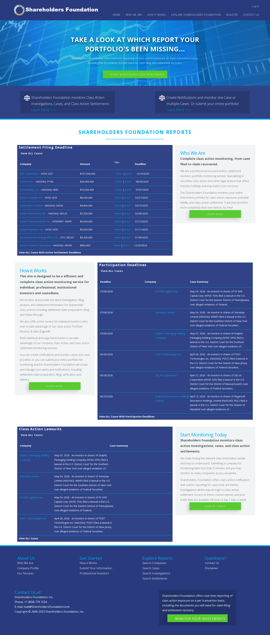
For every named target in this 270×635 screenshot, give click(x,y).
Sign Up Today (215, 506)
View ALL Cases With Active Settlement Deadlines (50, 252)
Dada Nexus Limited (31, 205)
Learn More (215, 214)
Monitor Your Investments (200, 619)
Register (232, 14)
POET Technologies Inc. (168, 354)
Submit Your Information (96, 568)
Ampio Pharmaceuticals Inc (35, 221)
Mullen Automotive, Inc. (33, 213)
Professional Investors (94, 573)
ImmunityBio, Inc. (29, 189)
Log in (255, 6)
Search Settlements (154, 578)
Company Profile (28, 568)
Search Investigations (156, 573)
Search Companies (154, 563)
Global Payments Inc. (31, 229)
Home (117, 14)
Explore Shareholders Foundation (196, 14)
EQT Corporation (29, 173)
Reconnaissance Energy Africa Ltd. (39, 237)
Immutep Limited (165, 312)
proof (129, 173)
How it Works (88, 563)
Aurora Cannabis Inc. (31, 197)
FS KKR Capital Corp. (166, 291)
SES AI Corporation (166, 375)
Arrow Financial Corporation (35, 245)
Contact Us (251, 14)
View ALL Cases (32, 153)
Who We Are (25, 563)
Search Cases (150, 568)
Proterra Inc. (27, 181)
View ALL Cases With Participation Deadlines (127, 416)
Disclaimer (211, 568)
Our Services (25, 573)
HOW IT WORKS (156, 14)
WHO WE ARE (134, 14)
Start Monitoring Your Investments (138, 74)
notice (119, 173)
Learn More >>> (43, 110)
